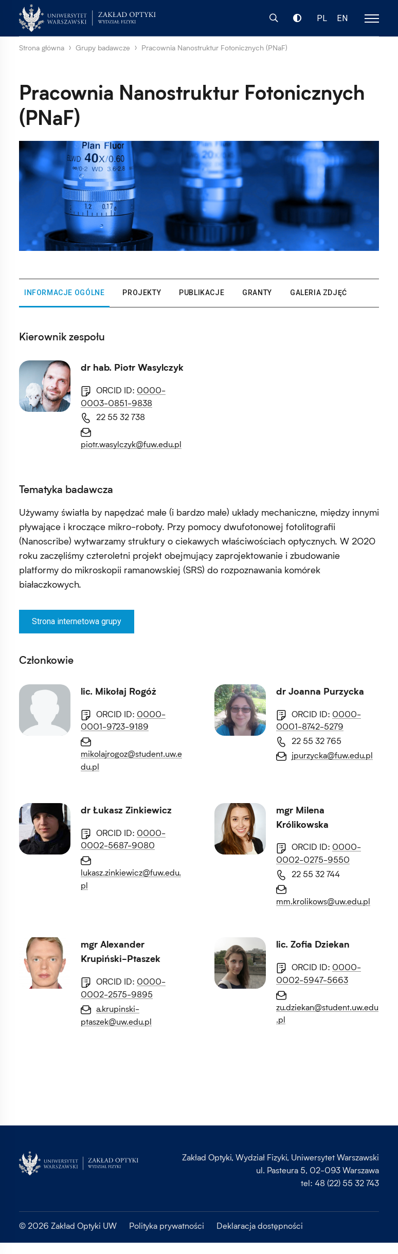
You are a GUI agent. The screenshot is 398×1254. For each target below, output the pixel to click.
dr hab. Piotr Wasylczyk (132, 367)
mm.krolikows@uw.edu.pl (128, 1113)
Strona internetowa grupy (76, 621)
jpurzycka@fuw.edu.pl (136, 874)
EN (342, 18)
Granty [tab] (257, 292)
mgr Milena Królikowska (132, 1036)
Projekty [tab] (141, 292)
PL (322, 18)
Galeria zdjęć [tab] (318, 292)
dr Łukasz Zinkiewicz (126, 917)
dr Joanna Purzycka (125, 810)
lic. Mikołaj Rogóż (118, 691)
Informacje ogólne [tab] (64, 292)
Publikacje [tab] (201, 292)
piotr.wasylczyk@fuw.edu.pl (131, 444)
